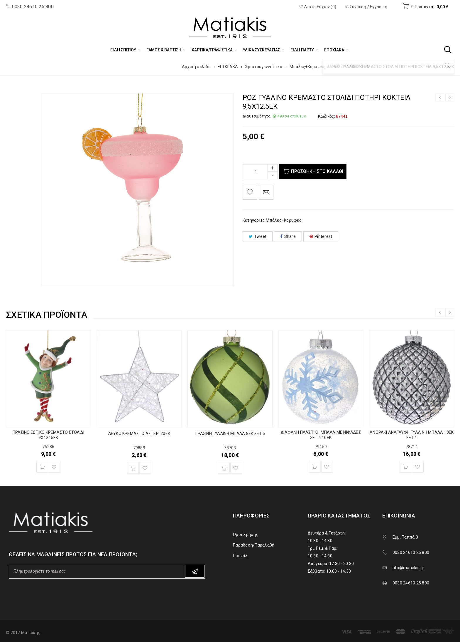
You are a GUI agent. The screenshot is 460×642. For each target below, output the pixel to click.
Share (288, 236)
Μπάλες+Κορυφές (307, 66)
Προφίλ (240, 555)
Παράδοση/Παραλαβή (253, 545)
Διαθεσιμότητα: (257, 116)
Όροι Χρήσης (245, 534)
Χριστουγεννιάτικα (263, 66)
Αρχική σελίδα (196, 66)
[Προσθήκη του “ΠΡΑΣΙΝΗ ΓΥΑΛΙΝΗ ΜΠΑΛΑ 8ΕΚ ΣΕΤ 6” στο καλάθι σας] (224, 468)
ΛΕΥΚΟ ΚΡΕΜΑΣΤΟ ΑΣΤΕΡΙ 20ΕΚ (139, 433)
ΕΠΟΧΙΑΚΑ (228, 66)
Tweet (258, 236)
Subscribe (195, 571)
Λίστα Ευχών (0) (317, 6)
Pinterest (321, 236)
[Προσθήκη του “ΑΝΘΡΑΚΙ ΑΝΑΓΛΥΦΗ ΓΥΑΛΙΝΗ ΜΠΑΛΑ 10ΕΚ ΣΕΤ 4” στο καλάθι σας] (405, 467)
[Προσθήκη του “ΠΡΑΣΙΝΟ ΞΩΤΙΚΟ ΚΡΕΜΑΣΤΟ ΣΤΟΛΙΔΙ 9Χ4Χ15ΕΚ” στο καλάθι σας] (42, 467)
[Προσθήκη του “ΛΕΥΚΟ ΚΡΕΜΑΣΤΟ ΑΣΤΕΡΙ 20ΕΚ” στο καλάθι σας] (133, 468)
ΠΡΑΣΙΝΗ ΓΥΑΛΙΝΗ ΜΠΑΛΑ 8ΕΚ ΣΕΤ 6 (230, 433)
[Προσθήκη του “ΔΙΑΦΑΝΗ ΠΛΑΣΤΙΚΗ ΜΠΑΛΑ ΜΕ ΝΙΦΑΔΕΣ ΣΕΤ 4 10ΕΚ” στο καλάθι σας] (315, 467)
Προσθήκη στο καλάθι (318, 171)
